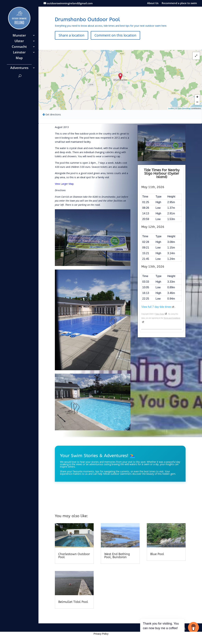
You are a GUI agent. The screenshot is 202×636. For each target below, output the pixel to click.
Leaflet (171, 108)
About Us (152, 3)
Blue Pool (157, 554)
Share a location (71, 35)
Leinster (19, 52)
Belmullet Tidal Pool (73, 602)
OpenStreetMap (184, 108)
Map (19, 58)
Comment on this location (115, 35)
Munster (19, 36)
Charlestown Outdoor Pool (74, 555)
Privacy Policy (100, 633)
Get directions (53, 114)
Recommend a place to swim (179, 3)
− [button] (197, 102)
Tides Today (159, 314)
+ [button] (197, 97)
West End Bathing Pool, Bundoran (117, 555)
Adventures (19, 68)
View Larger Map (64, 183)
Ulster (19, 41)
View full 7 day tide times (156, 306)
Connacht (19, 47)
